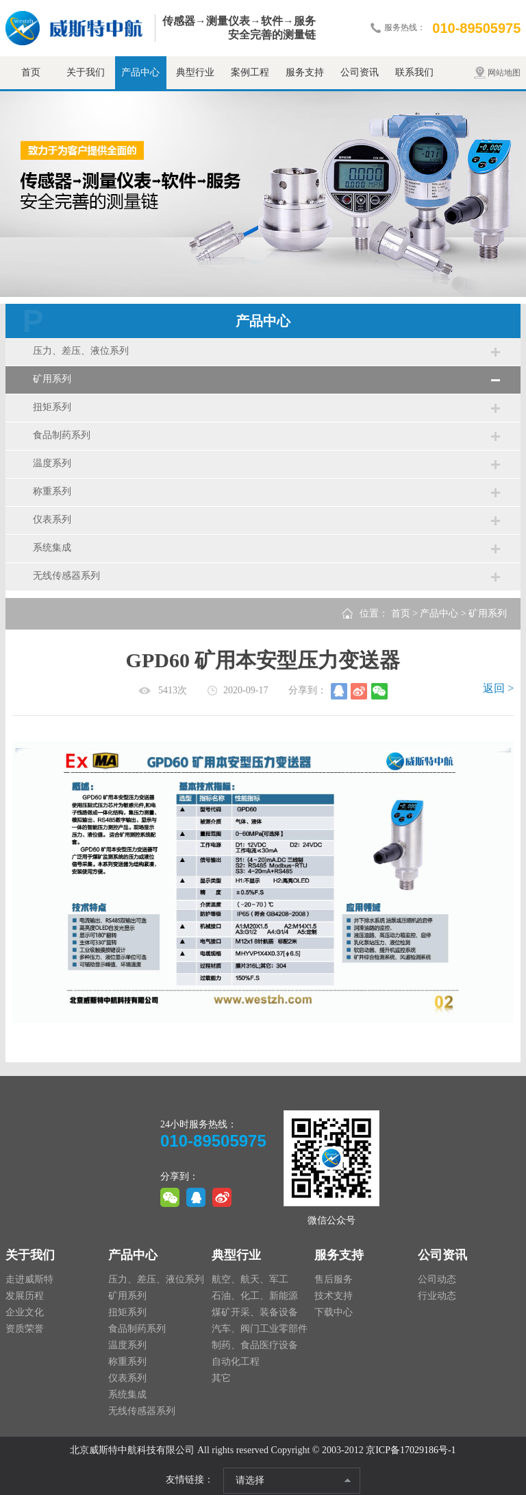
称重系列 (52, 491)
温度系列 (52, 463)
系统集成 (52, 547)
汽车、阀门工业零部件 (260, 1329)
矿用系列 (52, 379)
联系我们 (414, 72)
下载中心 (333, 1312)
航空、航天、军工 (250, 1279)
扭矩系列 (52, 407)
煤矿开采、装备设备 (255, 1312)
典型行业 (195, 72)
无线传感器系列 (66, 576)
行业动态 (437, 1296)
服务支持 (305, 72)
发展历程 (24, 1296)
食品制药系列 (61, 435)
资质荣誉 (24, 1329)
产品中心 (140, 72)
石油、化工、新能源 (255, 1296)
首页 (30, 72)
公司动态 (437, 1279)
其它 (221, 1378)
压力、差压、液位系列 (81, 351)
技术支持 (333, 1296)
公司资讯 (359, 72)
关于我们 (85, 72)
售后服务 (333, 1279)
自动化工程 (236, 1361)
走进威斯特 (29, 1279)
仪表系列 (52, 519)
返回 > (498, 688)
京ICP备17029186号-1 (410, 1450)
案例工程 (250, 72)
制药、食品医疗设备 (255, 1345)
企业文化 (24, 1312)
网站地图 (504, 72)
